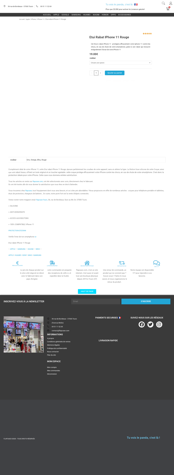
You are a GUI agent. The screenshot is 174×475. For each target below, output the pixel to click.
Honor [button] (105, 15)
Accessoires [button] (124, 15)
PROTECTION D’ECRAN (17, 228)
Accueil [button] (47, 15)
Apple (28, 19)
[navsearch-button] (163, 3)
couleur (93, 58)
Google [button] (65, 15)
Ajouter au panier (115, 73)
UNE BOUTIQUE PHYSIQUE (87, 263)
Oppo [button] (113, 15)
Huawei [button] (87, 15)
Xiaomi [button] (96, 15)
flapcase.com (38, 179)
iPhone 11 (42, 19)
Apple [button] (56, 15)
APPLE (11, 252)
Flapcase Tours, (42, 197)
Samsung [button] (76, 15)
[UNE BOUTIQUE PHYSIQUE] (87, 260)
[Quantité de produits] (96, 73)
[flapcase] (24, 370)
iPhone (34, 19)
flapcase (28, 188)
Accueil (22, 19)
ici (36, 234)
